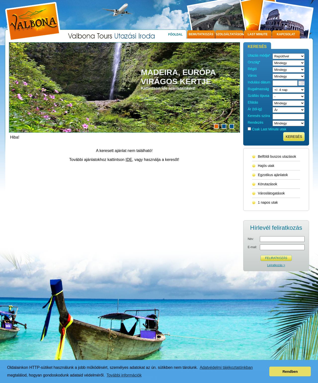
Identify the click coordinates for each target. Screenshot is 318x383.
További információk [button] (124, 375)
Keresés (294, 137)
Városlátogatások (271, 193)
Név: (251, 239)
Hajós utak (266, 166)
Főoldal (175, 34)
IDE (128, 159)
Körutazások (267, 184)
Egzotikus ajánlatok (273, 175)
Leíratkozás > (276, 265)
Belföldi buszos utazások (277, 156)
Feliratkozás (276, 258)
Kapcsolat (286, 34)
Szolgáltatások (229, 34)
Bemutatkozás (201, 34)
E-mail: (252, 247)
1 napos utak (268, 202)
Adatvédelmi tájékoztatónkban (226, 367)
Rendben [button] (290, 372)
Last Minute (258, 34)
